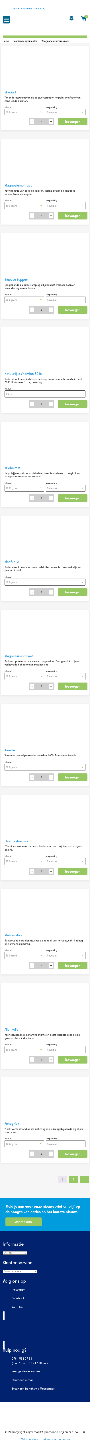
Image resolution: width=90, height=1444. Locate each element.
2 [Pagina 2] (73, 1179)
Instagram (14, 1289)
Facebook (14, 1298)
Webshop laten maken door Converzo (45, 1439)
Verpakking (51, 107)
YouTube (13, 1307)
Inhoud (8, 107)
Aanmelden (23, 1221)
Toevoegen (73, 121)
